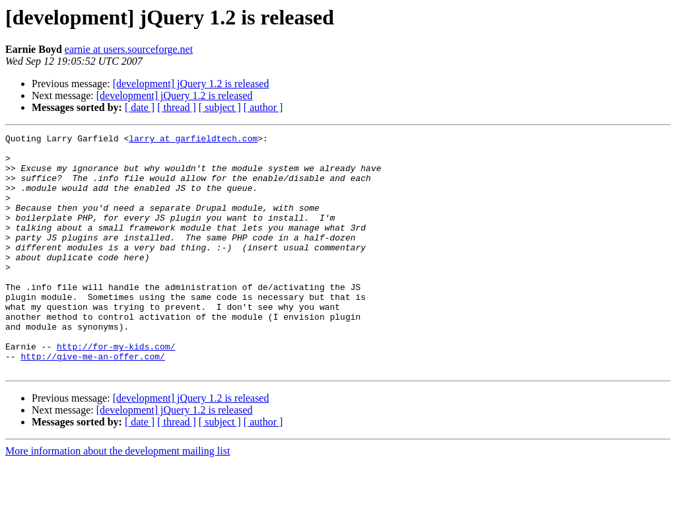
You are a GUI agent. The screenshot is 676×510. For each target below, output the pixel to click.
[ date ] (139, 107)
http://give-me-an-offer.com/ (92, 402)
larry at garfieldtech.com (193, 140)
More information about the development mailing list (117, 498)
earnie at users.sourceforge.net (129, 49)
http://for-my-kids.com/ (116, 390)
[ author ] (263, 107)
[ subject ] (220, 107)
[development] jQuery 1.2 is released (191, 83)
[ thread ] (176, 107)
